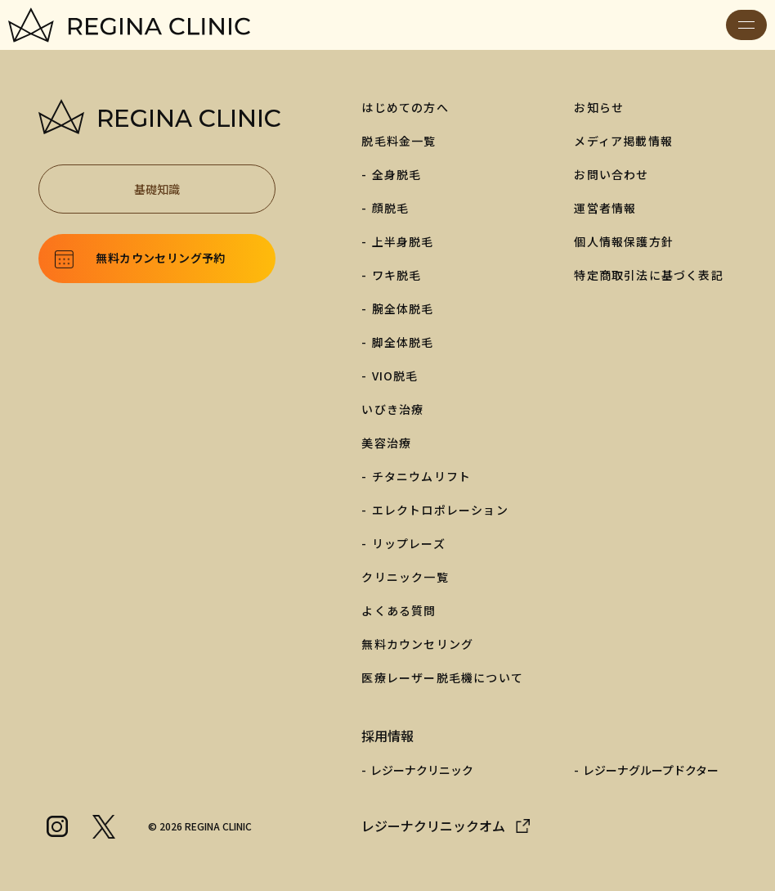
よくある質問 (398, 610)
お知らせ (599, 107)
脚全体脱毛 (403, 342)
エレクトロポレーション (440, 510)
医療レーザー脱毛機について (442, 677)
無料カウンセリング (417, 644)
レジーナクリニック (421, 770)
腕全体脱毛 (403, 308)
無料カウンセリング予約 (160, 258)
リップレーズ (409, 543)
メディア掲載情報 (623, 141)
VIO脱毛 (395, 375)
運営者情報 (605, 208)
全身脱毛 (397, 174)
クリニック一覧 (404, 577)
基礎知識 (196, 189)
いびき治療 (392, 409)
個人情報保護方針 (624, 241)
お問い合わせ (611, 174)
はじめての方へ (404, 107)
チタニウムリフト (422, 476)
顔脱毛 (391, 208)
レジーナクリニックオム (433, 825)
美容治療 (386, 442)
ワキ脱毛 (397, 275)
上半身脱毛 (403, 241)
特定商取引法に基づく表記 (648, 275)
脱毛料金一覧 (398, 141)
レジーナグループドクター (651, 770)
